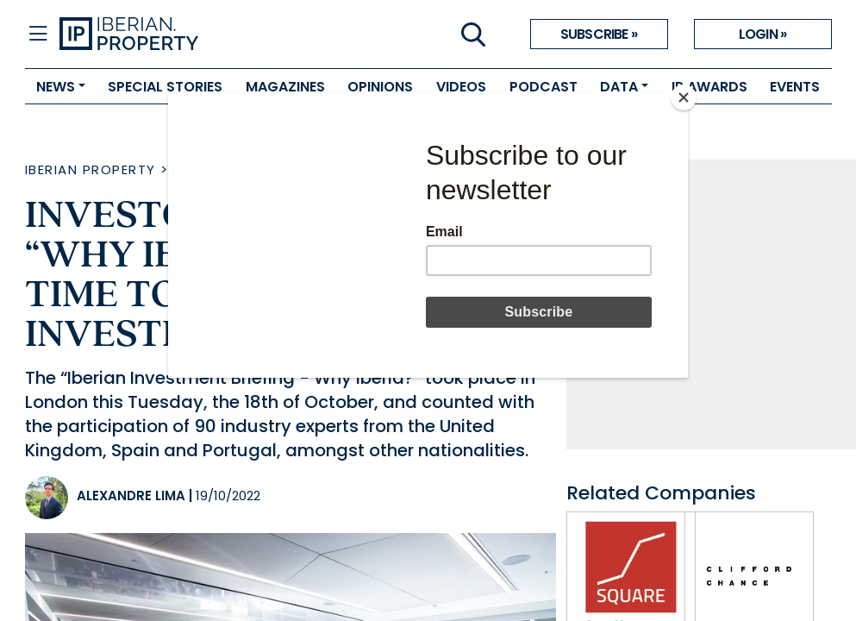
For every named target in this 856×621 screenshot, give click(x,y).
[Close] (684, 97)
